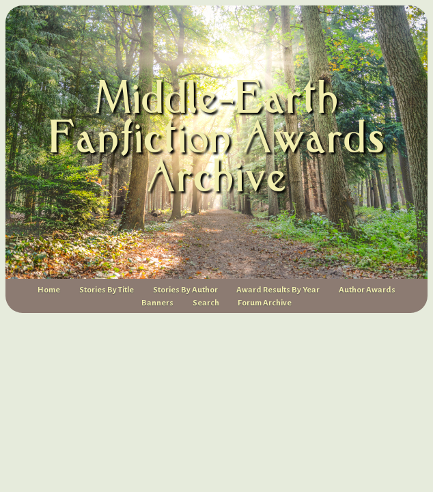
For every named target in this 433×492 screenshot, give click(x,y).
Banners (157, 303)
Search (206, 303)
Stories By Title (106, 290)
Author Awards (367, 290)
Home (49, 290)
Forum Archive (265, 303)
